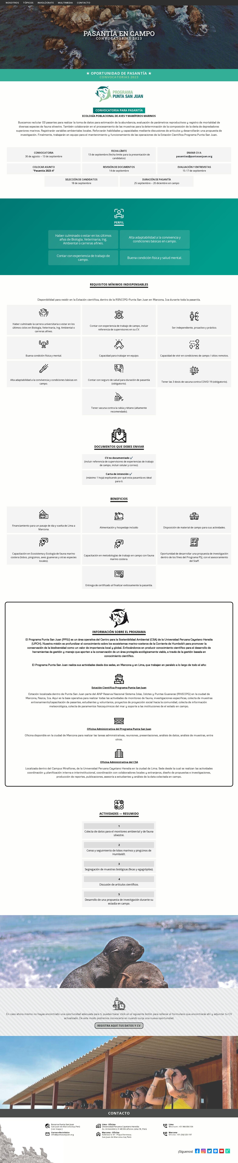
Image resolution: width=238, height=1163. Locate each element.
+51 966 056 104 (186, 1126)
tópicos (28, 2)
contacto (83, 2)
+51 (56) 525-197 (184, 1134)
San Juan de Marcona (61, 1126)
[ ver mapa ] (57, 1129)
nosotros (12, 2)
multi (65, 2)
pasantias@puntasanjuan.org (194, 156)
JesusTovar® (24, 1161)
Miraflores (128, 1129)
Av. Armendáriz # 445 (112, 1129)
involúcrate (46, 2)
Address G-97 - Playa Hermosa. (117, 1134)
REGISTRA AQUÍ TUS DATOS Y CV (119, 1025)
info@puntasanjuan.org (62, 1134)
